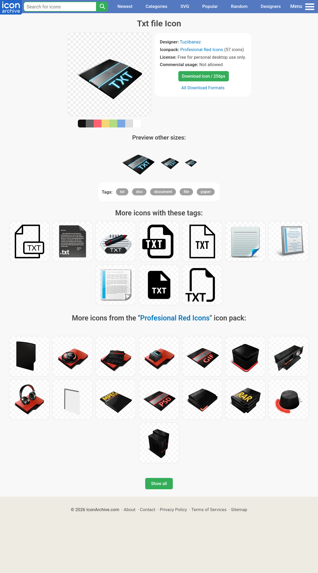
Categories (157, 6)
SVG (184, 6)
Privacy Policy (173, 509)
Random (239, 6)
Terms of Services (208, 509)
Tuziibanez (190, 42)
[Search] (102, 7)
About (129, 509)
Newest (124, 6)
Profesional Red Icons (201, 49)
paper (206, 191)
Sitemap (239, 509)
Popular (210, 6)
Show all (159, 483)
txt (122, 191)
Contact (147, 509)
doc (139, 191)
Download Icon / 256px (203, 76)
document (163, 191)
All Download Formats (203, 87)
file (186, 191)
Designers (271, 6)
